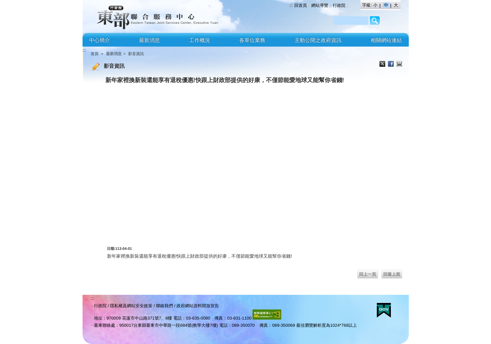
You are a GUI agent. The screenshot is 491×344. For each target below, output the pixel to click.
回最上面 (391, 274)
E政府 (384, 310)
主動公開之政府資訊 (318, 40)
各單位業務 (252, 40)
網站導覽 (319, 5)
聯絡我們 (164, 305)
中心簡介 (99, 40)
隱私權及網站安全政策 (131, 305)
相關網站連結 (386, 40)
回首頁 (300, 5)
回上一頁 (367, 274)
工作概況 (199, 40)
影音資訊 (136, 53)
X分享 (383, 64)
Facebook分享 (391, 64)
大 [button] (396, 5)
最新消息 (149, 40)
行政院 (339, 5)
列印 (399, 64)
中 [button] (387, 5)
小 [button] (376, 5)
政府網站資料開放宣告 (197, 305)
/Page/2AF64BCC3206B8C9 (375, 20)
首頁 (95, 53)
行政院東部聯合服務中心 (140, 16)
